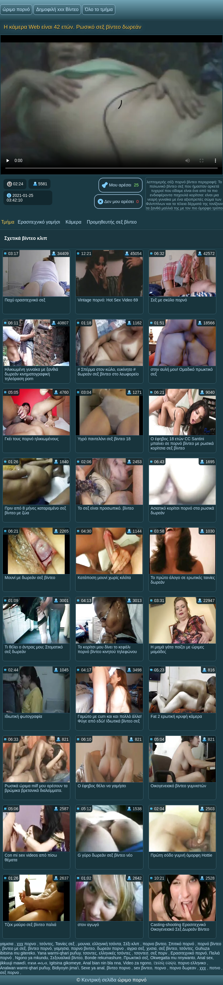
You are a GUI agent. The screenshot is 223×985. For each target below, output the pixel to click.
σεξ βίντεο (168, 948)
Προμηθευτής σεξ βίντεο (112, 222)
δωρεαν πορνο (111, 948)
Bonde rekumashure (103, 957)
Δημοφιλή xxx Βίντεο (57, 9)
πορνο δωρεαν (183, 968)
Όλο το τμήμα (99, 9)
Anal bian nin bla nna (102, 963)
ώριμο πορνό (16, 9)
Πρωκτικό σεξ (136, 957)
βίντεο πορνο (119, 968)
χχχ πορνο (27, 943)
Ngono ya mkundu (31, 957)
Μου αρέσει (116, 185)
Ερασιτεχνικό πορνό (189, 953)
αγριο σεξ (135, 948)
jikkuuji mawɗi (13, 963)
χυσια (151, 948)
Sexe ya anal (93, 968)
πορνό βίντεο (209, 943)
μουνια (84, 943)
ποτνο (215, 968)
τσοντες (90, 953)
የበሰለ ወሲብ (37, 963)
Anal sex (205, 957)
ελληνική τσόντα (106, 943)
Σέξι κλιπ (132, 943)
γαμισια (7, 943)
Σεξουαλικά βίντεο (66, 957)
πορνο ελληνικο (192, 963)
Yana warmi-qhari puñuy (59, 953)
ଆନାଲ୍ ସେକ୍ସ (165, 963)
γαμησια (61, 948)
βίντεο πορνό (40, 948)
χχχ (203, 968)
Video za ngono (137, 963)
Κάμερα (73, 222)
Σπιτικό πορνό (182, 943)
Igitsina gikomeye (65, 963)
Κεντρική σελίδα (100, 980)
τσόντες (46, 943)
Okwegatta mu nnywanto (172, 957)
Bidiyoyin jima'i (65, 968)
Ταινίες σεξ (65, 943)
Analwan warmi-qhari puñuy (25, 968)
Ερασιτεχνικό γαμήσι (39, 222)
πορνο (160, 968)
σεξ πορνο (10, 972)
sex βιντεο (143, 968)
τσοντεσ (141, 953)
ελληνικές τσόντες (115, 953)
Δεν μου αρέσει (116, 202)
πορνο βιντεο (154, 943)
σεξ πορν (159, 953)
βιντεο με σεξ (14, 948)
